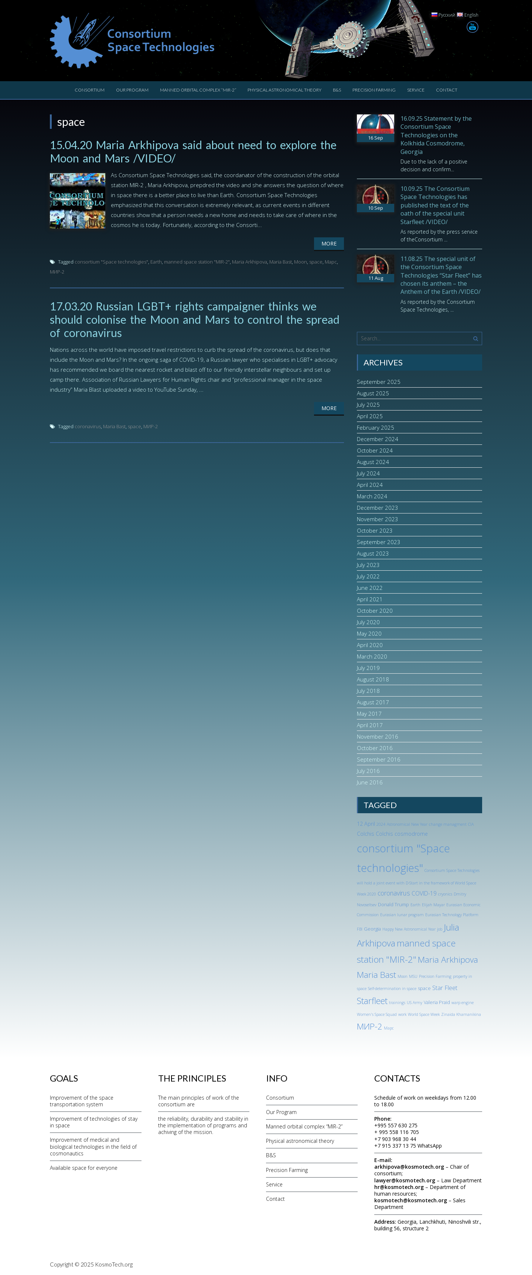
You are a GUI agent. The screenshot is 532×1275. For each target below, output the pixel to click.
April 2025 (370, 416)
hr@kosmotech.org (399, 1186)
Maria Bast (280, 261)
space (316, 261)
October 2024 (375, 450)
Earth (156, 261)
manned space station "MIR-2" (197, 261)
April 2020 (370, 645)
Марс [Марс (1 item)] (389, 1028)
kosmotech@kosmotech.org (410, 1200)
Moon (300, 261)
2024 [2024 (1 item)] (380, 824)
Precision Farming (374, 90)
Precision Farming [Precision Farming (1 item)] (435, 976)
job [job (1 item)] (439, 929)
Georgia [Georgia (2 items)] (372, 928)
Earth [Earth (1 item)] (415, 904)
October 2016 (375, 748)
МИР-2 (57, 271)
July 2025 (368, 404)
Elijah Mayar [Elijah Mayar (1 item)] (433, 904)
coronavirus (88, 426)
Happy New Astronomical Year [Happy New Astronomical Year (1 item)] (409, 929)
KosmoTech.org (114, 1264)
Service (415, 90)
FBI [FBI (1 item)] (359, 929)
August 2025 (373, 393)
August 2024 (373, 461)
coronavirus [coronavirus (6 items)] (394, 893)
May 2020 (369, 633)
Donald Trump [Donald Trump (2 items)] (393, 904)
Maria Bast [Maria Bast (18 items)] (376, 974)
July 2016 (368, 770)
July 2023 (368, 564)
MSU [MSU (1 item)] (413, 976)
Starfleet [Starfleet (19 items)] (372, 1001)
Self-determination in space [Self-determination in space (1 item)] (392, 988)
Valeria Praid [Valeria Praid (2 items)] (437, 1002)
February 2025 (375, 427)
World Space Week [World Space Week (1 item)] (424, 1014)
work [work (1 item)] (402, 1014)
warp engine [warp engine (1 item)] (462, 1002)
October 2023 (375, 530)
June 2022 (370, 587)
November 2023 (377, 519)
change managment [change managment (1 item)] (448, 824)
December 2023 (377, 507)
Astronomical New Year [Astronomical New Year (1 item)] (407, 824)
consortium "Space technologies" (111, 261)
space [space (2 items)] (424, 988)
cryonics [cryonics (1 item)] (445, 894)
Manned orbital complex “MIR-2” (198, 90)
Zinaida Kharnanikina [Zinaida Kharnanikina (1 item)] (461, 1014)
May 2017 (369, 713)
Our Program (132, 90)
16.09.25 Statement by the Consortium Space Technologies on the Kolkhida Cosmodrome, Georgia (436, 135)
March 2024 (372, 496)
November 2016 (377, 736)
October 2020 (375, 610)
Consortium (90, 90)
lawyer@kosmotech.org (404, 1180)
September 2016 (378, 759)
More (329, 243)
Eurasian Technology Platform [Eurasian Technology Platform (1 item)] (451, 914)
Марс (331, 261)
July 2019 (368, 667)
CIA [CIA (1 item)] (471, 824)
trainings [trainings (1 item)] (397, 1002)
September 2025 (378, 381)
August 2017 (373, 702)
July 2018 (368, 690)
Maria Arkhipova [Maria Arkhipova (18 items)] (448, 959)
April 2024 (370, 484)
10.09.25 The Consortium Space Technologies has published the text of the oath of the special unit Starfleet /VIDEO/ (435, 205)
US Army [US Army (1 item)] (414, 1002)
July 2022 (368, 576)
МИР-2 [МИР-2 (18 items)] (369, 1026)
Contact (446, 90)
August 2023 (373, 553)
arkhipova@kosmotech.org (409, 1166)
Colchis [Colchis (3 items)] (365, 833)
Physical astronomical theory (284, 90)
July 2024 (368, 473)
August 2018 (373, 679)
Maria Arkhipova (249, 261)
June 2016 (370, 782)
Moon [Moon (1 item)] (402, 976)
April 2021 (370, 599)
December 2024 (377, 439)
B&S (337, 90)
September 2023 (378, 542)
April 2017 (370, 725)
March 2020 (372, 656)
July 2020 (368, 622)
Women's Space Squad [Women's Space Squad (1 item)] (377, 1014)
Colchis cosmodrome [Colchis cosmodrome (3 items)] (402, 833)
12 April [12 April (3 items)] (366, 823)
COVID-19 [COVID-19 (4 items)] (424, 893)
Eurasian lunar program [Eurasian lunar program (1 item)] (402, 914)
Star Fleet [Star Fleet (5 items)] (444, 987)
